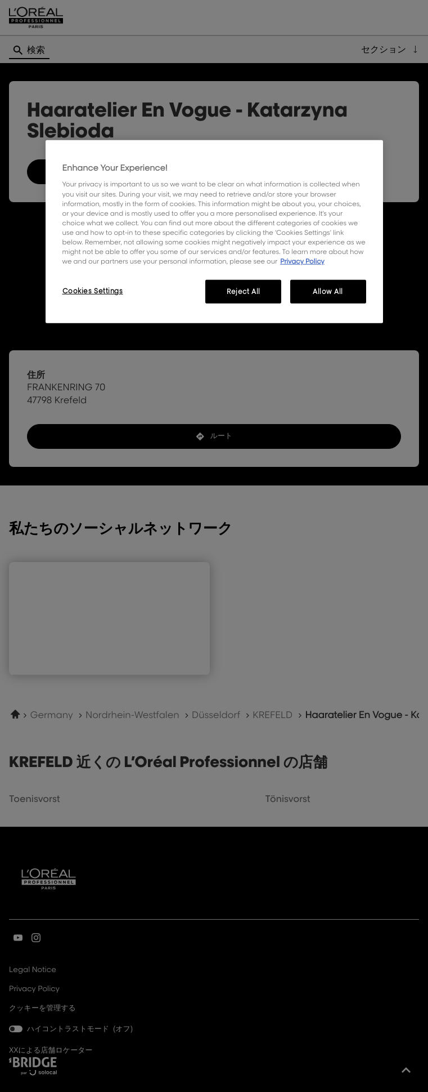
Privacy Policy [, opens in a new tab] (302, 261)
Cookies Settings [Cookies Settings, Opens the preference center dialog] (92, 291)
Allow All (328, 291)
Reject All (243, 291)
